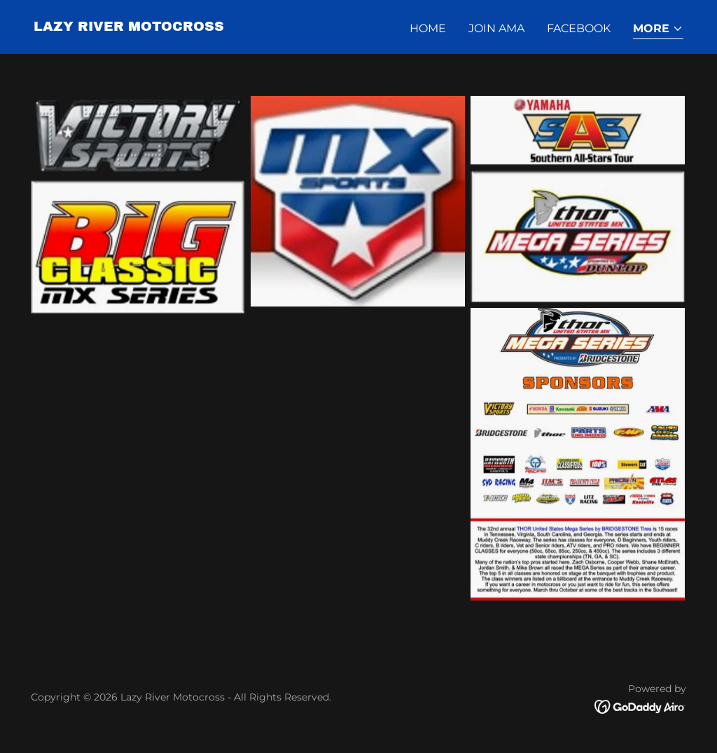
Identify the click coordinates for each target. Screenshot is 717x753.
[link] (129, 27)
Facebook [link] (579, 28)
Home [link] (428, 28)
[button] (658, 29)
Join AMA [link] (496, 28)
